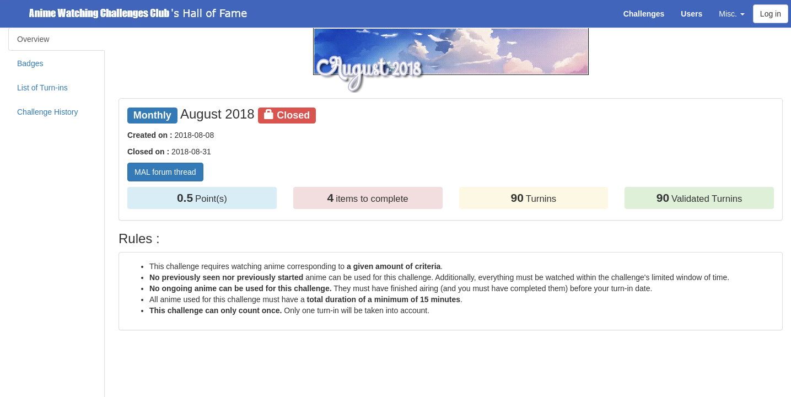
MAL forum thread (165, 172)
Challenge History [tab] (47, 112)
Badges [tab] (30, 63)
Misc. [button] (732, 13)
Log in (770, 13)
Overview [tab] (33, 39)
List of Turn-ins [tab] (42, 87)
